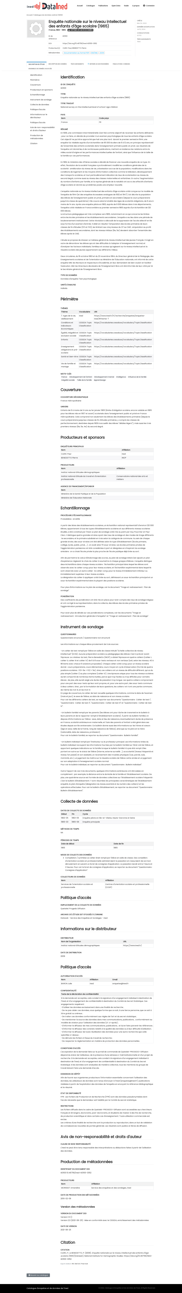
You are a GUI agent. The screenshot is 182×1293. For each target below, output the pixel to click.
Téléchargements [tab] (77, 64)
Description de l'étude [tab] (37, 64)
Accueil (80, 6)
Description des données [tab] (58, 64)
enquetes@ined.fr (120, 983)
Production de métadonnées (36, 137)
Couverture (35, 84)
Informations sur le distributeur (38, 116)
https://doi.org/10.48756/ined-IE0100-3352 (80, 43)
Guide (126, 6)
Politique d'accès (37, 109)
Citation (33, 143)
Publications (103, 6)
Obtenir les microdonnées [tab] (98, 64)
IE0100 (60, 15)
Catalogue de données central (45, 15)
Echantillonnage (37, 94)
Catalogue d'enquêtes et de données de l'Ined (47, 1288)
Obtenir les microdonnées (80, 30)
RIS (73, 1264)
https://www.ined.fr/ (132, 945)
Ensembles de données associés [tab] (40, 69)
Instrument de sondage (41, 99)
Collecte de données (39, 104)
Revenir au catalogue (38, 1275)
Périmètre (34, 80)
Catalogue (90, 6)
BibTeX (77, 1264)
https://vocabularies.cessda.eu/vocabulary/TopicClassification (123, 322)
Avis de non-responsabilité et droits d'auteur (42, 129)
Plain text (84, 1264)
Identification (36, 75)
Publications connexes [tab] (121, 64)
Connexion (148, 6)
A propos (135, 6)
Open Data (116, 6)
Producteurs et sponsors (41, 89)
